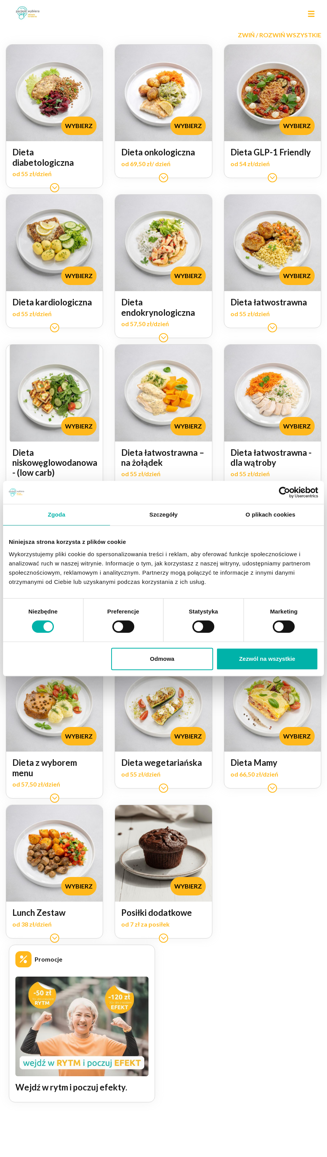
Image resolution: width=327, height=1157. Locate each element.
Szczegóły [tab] (163, 514)
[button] (279, 35)
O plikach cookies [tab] (270, 514)
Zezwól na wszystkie (267, 658)
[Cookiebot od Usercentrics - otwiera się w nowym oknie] (284, 492)
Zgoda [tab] (56, 514)
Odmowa (162, 658)
